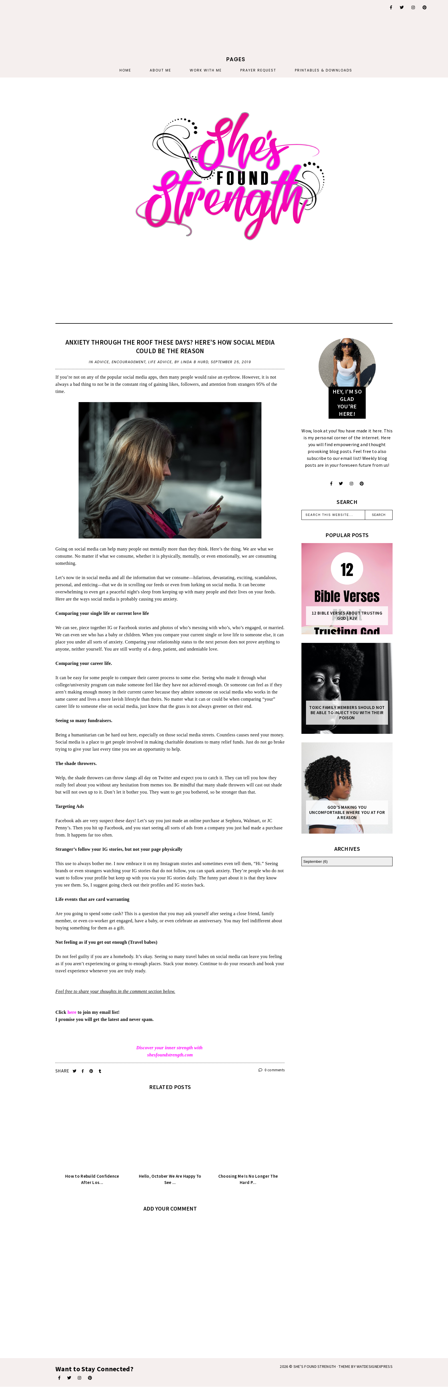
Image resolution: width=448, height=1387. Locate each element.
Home (125, 70)
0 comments (272, 1070)
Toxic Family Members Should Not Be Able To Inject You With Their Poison (347, 712)
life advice (160, 361)
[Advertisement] (68, 35)
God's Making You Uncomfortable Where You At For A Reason (347, 812)
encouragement (129, 361)
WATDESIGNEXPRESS (375, 1366)
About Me (160, 70)
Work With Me (206, 70)
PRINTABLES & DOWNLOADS (323, 70)
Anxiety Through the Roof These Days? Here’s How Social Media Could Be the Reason (170, 346)
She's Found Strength (314, 1366)
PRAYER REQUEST (258, 70)
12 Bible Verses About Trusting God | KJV (347, 616)
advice (102, 361)
